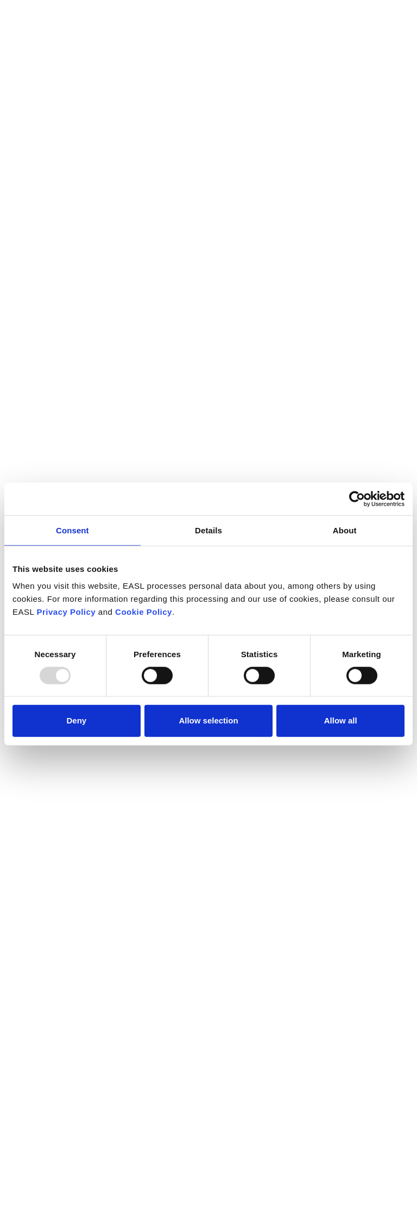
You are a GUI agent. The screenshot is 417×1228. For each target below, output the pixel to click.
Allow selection (208, 720)
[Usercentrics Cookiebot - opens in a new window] (357, 498)
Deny (76, 720)
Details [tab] (208, 529)
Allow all (340, 720)
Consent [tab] (72, 529)
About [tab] (345, 529)
